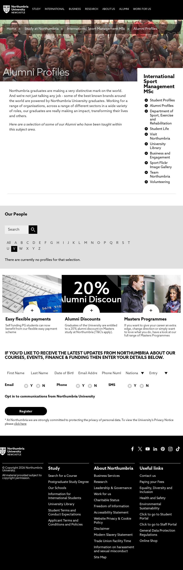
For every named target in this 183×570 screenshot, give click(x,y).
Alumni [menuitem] (124, 9)
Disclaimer (102, 529)
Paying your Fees (152, 482)
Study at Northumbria (42, 29)
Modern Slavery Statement (113, 535)
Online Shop (149, 541)
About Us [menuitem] (108, 9)
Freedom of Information (111, 506)
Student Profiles (162, 100)
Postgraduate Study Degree (68, 482)
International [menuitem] (55, 9)
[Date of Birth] (64, 373)
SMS (111, 385)
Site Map (100, 557)
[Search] (17, 229)
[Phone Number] (111, 373)
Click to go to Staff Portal (158, 524)
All (9, 243)
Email (9, 385)
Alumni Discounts (82, 319)
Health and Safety (153, 498)
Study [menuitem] (36, 9)
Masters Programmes (145, 319)
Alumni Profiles (145, 29)
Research (100, 482)
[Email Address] (87, 373)
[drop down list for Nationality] (135, 373)
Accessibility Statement (111, 512)
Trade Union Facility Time (112, 541)
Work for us (102, 494)
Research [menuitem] (91, 9)
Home (11, 29)
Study (54, 469)
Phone (62, 385)
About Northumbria (113, 469)
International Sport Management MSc (96, 29)
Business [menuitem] (75, 9)
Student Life (159, 129)
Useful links (151, 469)
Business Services (107, 476)
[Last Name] (40, 373)
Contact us (148, 476)
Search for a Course (62, 476)
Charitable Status (106, 500)
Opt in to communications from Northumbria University (50, 396)
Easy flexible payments (28, 319)
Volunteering (160, 182)
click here (20, 424)
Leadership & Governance (113, 488)
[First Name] (16, 373)
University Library (61, 504)
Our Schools (57, 488)
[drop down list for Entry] (158, 373)
